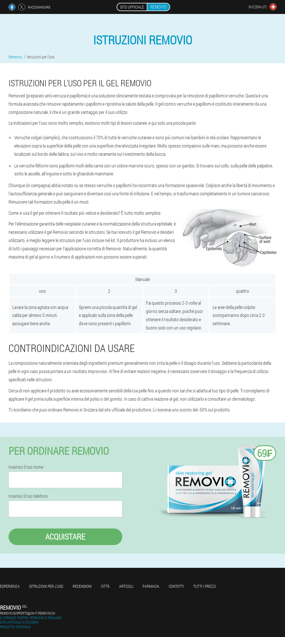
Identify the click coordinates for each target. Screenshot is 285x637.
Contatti (176, 586)
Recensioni (82, 586)
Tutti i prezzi (204, 586)
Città (105, 586)
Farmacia (150, 586)
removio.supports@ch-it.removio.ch (27, 613)
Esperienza (10, 586)
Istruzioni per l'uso (46, 586)
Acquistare (65, 536)
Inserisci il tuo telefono (28, 496)
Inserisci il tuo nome (26, 467)
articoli (126, 586)
